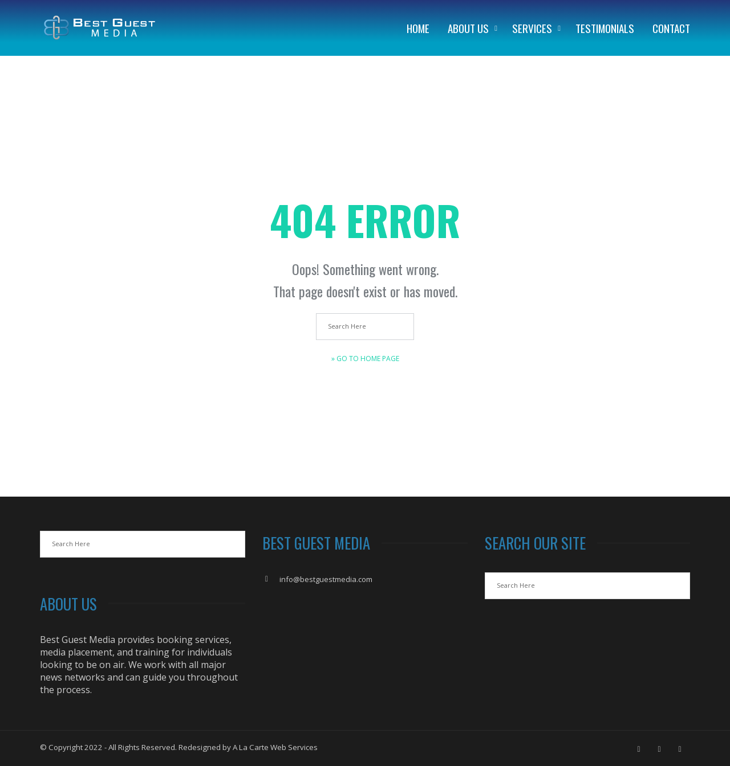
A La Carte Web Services (275, 747)
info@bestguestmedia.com (325, 579)
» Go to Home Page (365, 358)
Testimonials (604, 28)
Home (418, 28)
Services (532, 28)
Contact (671, 28)
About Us (468, 28)
